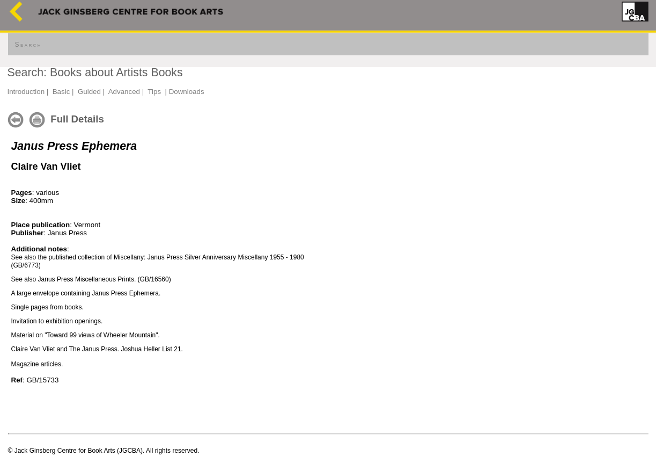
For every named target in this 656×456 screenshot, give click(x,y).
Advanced (124, 92)
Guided (89, 92)
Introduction (26, 92)
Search (28, 44)
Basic (61, 92)
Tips (154, 92)
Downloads (186, 92)
